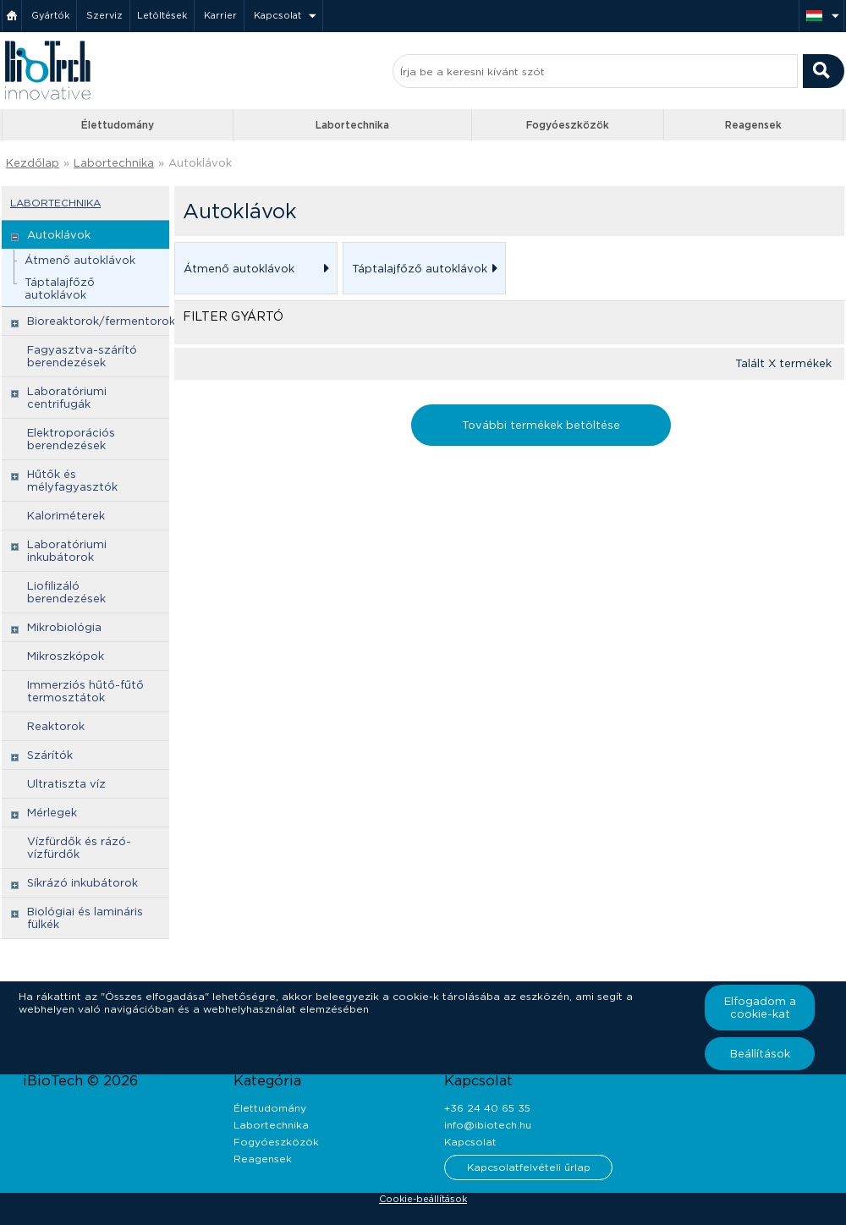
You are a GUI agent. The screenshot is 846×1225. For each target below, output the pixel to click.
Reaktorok (56, 726)
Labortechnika (352, 124)
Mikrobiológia (64, 627)
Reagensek (753, 124)
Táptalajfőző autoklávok (60, 288)
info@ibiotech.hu (487, 1124)
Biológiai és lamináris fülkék (85, 918)
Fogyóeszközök (567, 124)
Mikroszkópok (65, 656)
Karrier (220, 15)
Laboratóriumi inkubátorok (67, 550)
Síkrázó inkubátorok (82, 882)
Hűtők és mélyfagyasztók (72, 480)
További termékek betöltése (541, 425)
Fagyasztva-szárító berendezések (82, 356)
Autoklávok (200, 163)
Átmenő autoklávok (80, 260)
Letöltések (162, 15)
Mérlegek (52, 812)
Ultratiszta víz (66, 783)
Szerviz (104, 15)
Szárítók (50, 755)
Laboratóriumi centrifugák (67, 397)
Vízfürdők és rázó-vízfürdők (79, 847)
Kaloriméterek (66, 515)
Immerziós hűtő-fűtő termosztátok (85, 691)
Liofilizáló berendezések (66, 592)
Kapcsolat (277, 15)
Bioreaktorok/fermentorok (101, 321)
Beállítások (760, 1053)
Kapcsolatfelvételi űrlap (529, 1167)
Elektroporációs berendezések (71, 439)
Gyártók (50, 15)
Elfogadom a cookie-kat (760, 1007)
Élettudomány (117, 124)
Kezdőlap (32, 163)
